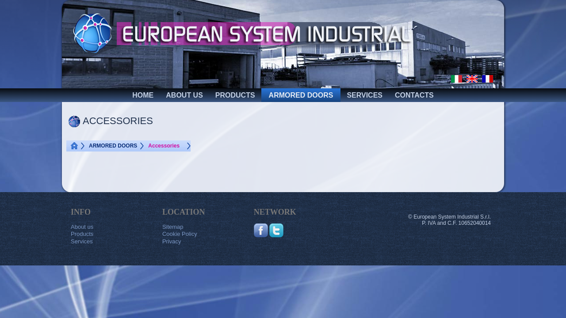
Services (82, 241)
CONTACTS (414, 95)
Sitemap (173, 226)
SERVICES (364, 95)
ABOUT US (184, 95)
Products (82, 234)
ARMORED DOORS (301, 95)
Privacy (171, 241)
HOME (142, 95)
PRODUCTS (235, 95)
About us (82, 226)
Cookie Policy (179, 234)
